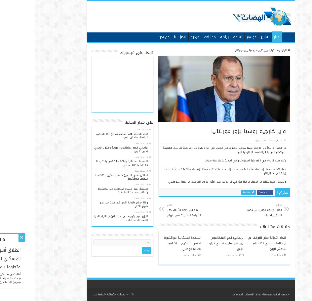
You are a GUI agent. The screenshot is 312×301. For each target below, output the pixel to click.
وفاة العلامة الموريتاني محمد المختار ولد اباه (227, 210)
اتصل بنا (145, 37)
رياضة (189, 37)
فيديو (160, 37)
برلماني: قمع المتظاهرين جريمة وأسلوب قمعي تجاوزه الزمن (190, 243)
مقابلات (175, 37)
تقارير (230, 37)
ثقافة (203, 37)
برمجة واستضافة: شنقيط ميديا (74, 294)
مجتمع (217, 37)
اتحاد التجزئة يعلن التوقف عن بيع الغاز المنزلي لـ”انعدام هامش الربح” (232, 243)
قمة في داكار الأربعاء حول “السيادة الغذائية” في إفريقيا (152, 210)
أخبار (242, 37)
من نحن (129, 37)
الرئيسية (253, 36)
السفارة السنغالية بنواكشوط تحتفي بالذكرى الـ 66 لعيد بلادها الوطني (148, 243)
